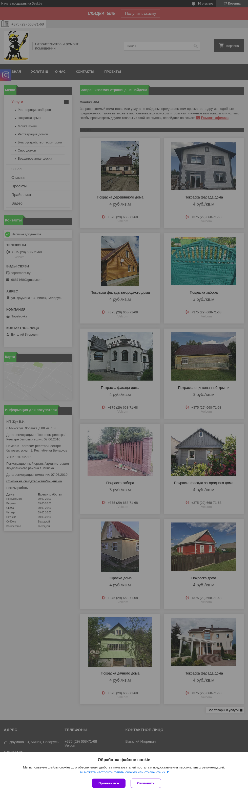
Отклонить (146, 783)
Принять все (108, 783)
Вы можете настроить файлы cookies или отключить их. (122, 772)
